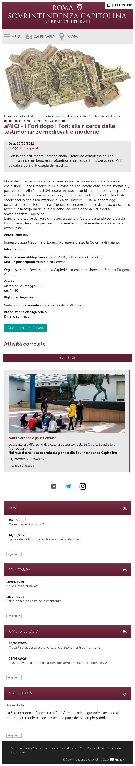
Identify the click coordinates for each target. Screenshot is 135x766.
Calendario (44, 37)
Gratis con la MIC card (25, 328)
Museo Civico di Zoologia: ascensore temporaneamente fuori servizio (59, 663)
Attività (20, 116)
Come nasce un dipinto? (26, 524)
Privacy (119, 759)
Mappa (72, 37)
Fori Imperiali (29, 148)
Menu (17, 37)
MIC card (76, 305)
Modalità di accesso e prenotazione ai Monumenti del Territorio (54, 647)
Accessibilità (15, 705)
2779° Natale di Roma (22, 586)
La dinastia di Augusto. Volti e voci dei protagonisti (45, 539)
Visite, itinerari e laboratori (61, 116)
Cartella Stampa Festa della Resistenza (33, 601)
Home (8, 116)
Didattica (34, 116)
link (127, 467)
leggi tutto (14, 554)
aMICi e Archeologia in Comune (32, 438)
